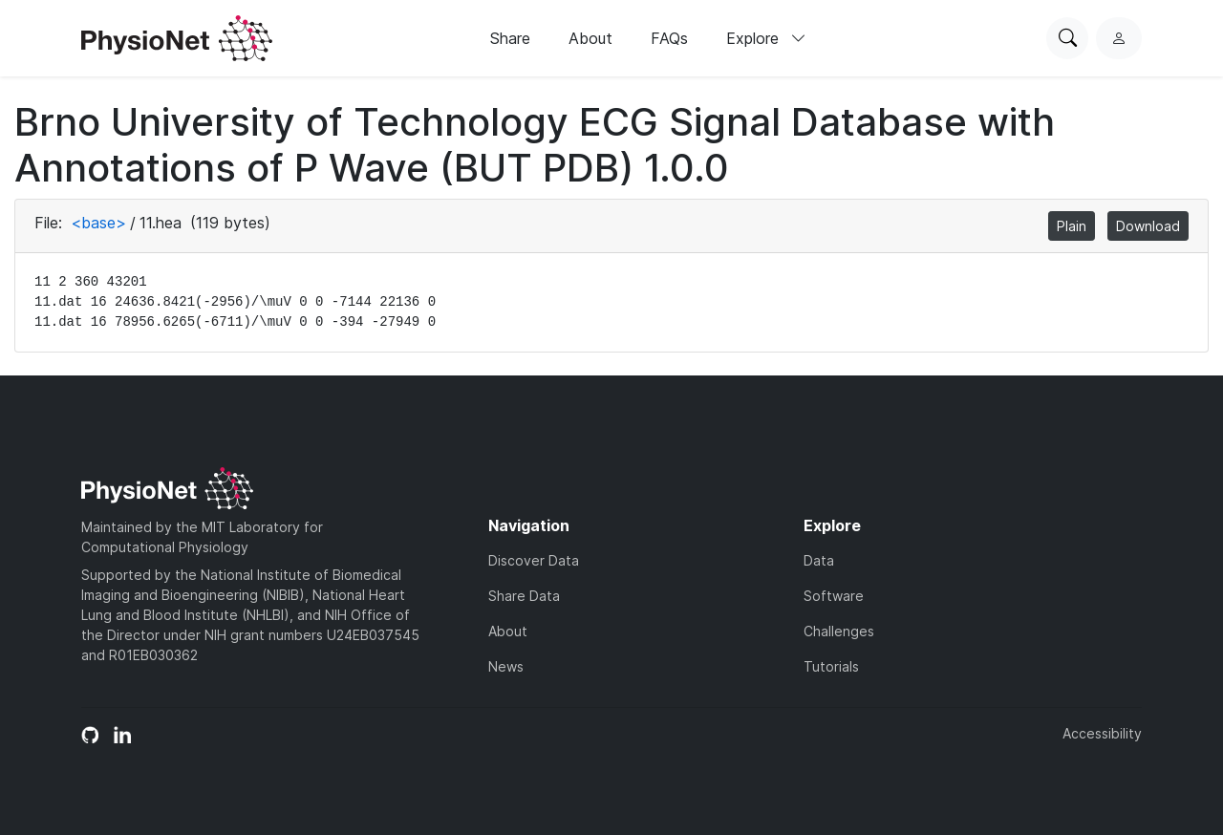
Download (1148, 226)
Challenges (839, 631)
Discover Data (533, 560)
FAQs (669, 38)
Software (834, 596)
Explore (766, 38)
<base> (98, 222)
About (590, 38)
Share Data (524, 596)
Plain (1071, 226)
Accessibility (1102, 733)
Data (819, 560)
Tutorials (831, 666)
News (506, 666)
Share (510, 38)
